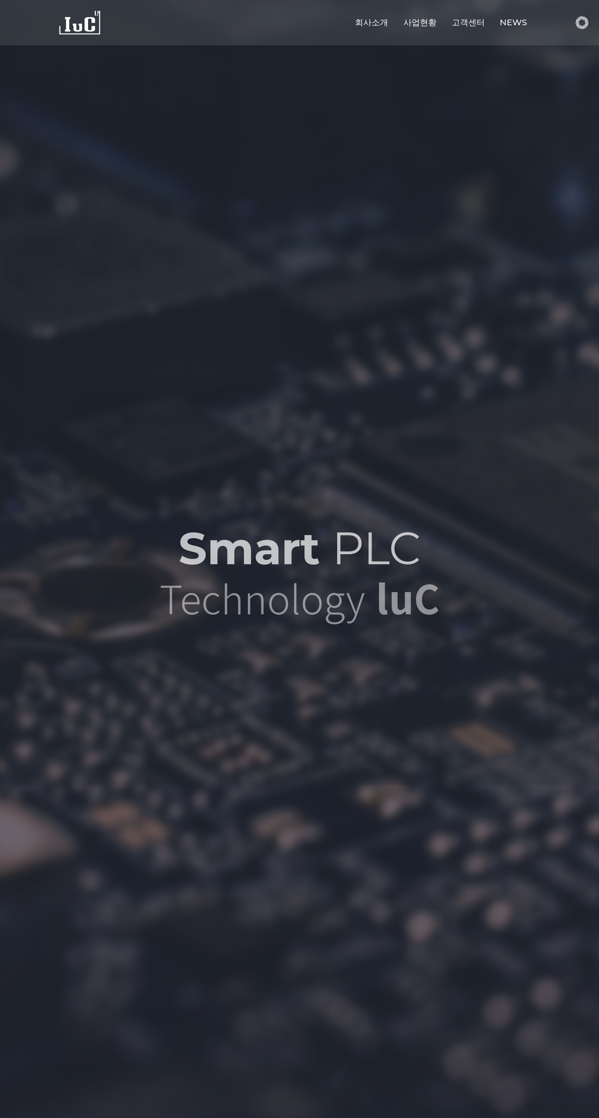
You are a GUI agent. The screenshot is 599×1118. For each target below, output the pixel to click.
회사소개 (371, 22)
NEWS (513, 22)
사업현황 (420, 22)
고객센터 (468, 22)
